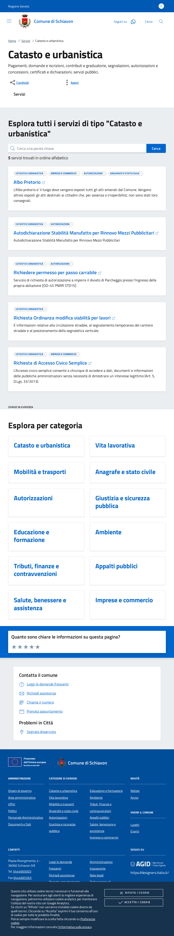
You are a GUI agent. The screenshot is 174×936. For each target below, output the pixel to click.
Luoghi (134, 824)
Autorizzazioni (58, 817)
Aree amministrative (22, 797)
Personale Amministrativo (25, 817)
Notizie (135, 790)
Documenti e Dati (19, 824)
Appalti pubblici (99, 817)
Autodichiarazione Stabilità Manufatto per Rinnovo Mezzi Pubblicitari (86, 232)
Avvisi (134, 797)
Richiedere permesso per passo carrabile (58, 272)
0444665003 (22, 871)
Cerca (156, 148)
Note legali (97, 875)
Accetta (133, 902)
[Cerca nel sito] (161, 21)
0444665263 (22, 877)
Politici (12, 810)
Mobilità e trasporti (61, 804)
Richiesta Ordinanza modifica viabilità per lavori (64, 317)
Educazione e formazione (106, 790)
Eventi (134, 831)
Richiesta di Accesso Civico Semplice (53, 362)
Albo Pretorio (29, 182)
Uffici (11, 804)
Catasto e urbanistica (63, 790)
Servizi (25, 40)
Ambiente (96, 797)
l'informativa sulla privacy (75, 926)
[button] (18, 6)
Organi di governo (19, 790)
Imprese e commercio (104, 837)
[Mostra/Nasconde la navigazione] (9, 21)
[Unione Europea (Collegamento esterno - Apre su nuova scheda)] (28, 763)
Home (12, 40)
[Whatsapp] (131, 21)
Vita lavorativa (58, 797)
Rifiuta (134, 893)
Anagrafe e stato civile (63, 810)
